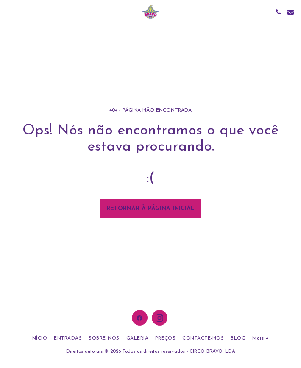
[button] (9, 12)
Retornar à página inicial (150, 209)
